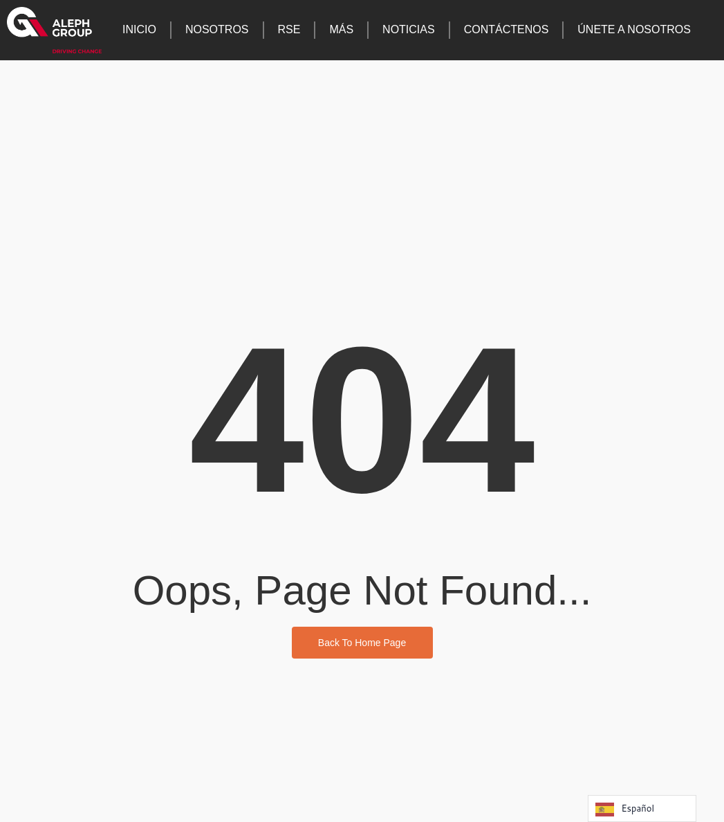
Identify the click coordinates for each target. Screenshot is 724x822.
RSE (289, 29)
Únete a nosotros (634, 29)
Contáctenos (506, 29)
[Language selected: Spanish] (642, 808)
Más (341, 29)
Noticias (408, 29)
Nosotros (217, 29)
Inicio (139, 29)
